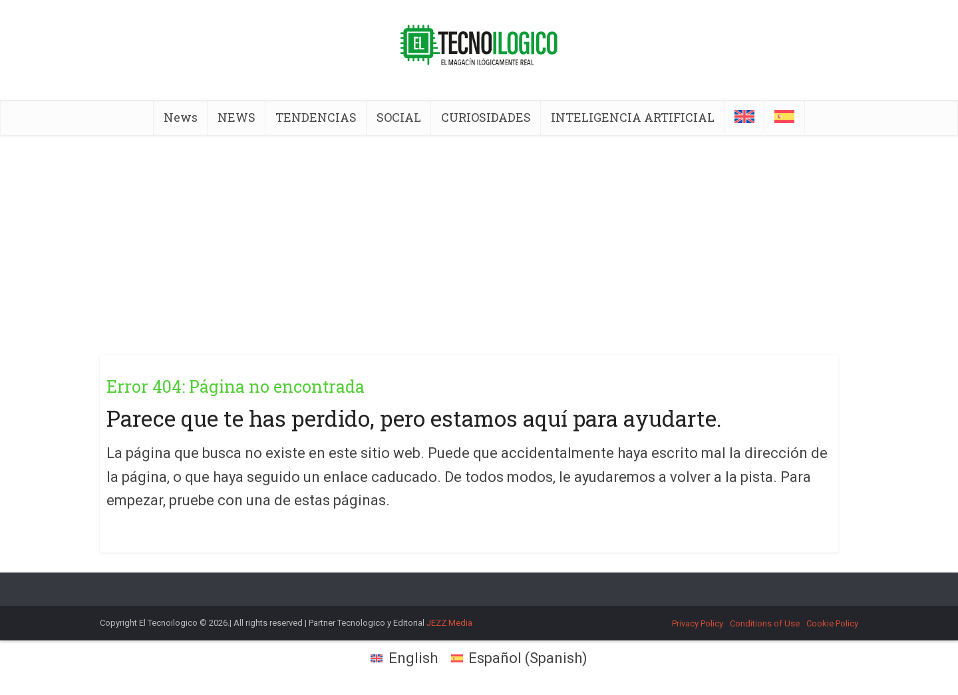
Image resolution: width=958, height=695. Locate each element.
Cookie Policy (832, 623)
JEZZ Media (449, 623)
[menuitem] (744, 116)
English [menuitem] (413, 658)
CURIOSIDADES (486, 117)
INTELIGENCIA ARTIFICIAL (633, 117)
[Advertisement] (479, 235)
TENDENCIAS (316, 117)
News (181, 117)
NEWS (236, 117)
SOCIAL (399, 117)
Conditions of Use (765, 623)
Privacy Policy (697, 623)
